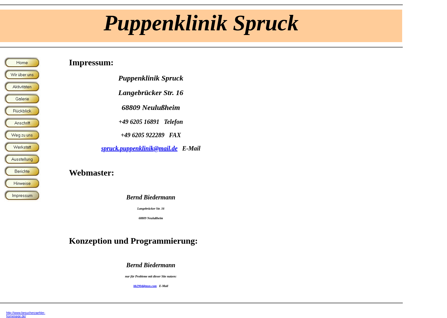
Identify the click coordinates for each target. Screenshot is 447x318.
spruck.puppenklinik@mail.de (139, 148)
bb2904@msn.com (145, 286)
